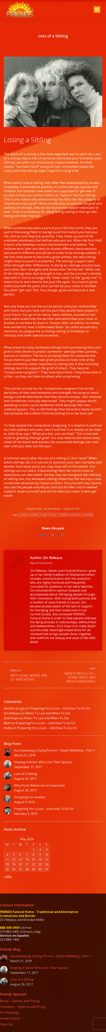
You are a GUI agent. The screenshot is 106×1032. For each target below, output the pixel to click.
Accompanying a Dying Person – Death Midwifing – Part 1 (54, 750)
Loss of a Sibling (25, 774)
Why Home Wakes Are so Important (39, 785)
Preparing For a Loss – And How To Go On (60, 708)
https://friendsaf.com (41, 563)
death (44, 515)
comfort (23, 515)
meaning (88, 515)
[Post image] (7, 752)
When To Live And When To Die (48, 713)
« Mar (8, 876)
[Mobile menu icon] (97, 9)
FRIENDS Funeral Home (70, 515)
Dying (53, 515)
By (52, 508)
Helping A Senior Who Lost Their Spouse (43, 762)
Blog (39, 508)
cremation (34, 515)
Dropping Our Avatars (29, 797)
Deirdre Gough (14, 708)
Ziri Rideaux (12, 713)
